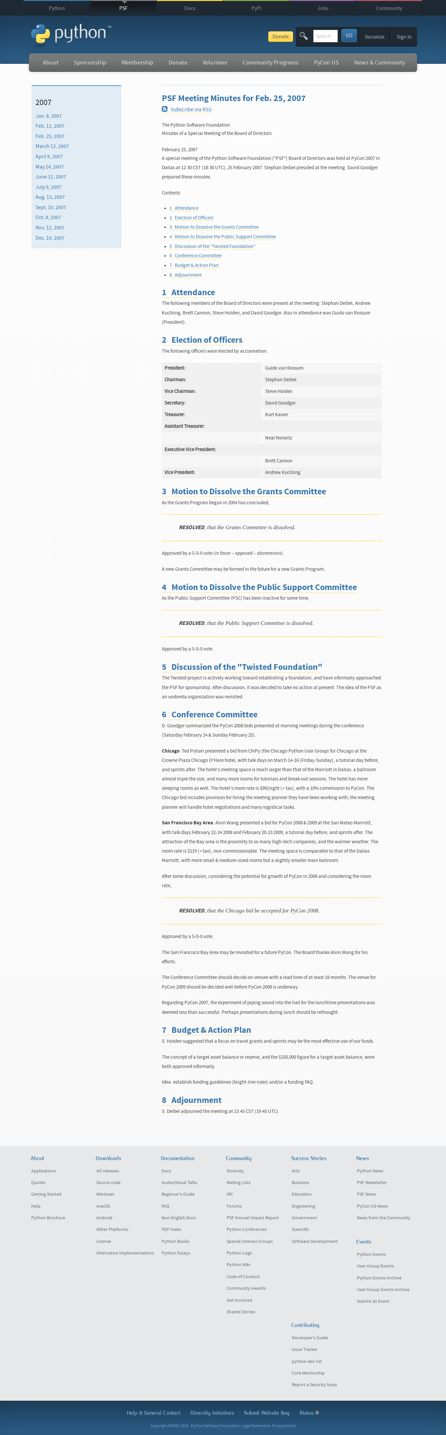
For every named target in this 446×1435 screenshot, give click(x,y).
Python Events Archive (379, 1278)
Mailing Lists (239, 1182)
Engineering (303, 1206)
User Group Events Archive (383, 1289)
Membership (138, 62)
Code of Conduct (243, 1276)
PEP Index (171, 1229)
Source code (108, 1182)
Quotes (38, 1182)
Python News (370, 1171)
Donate (230, 37)
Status (309, 1412)
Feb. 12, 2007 (50, 126)
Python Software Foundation (215, 1426)
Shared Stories (241, 1312)
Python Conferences (247, 1229)
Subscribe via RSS (186, 109)
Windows (105, 1194)
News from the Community (383, 1218)
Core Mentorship (308, 1373)
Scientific (300, 1229)
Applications (43, 1171)
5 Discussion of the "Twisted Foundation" (212, 246)
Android (104, 1218)
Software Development (315, 1241)
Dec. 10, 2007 (50, 238)
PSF (123, 8)
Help (36, 1206)
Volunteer (215, 62)
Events (363, 1241)
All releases (107, 1171)
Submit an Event (373, 1301)
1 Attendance (183, 208)
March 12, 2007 (52, 146)
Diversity (235, 1171)
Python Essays (176, 1253)
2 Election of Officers (191, 218)
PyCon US (326, 62)
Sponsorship (90, 62)
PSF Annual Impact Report (253, 1218)
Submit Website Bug (266, 1412)
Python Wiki (238, 1264)
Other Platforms (112, 1229)
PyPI (256, 8)
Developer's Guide (310, 1338)
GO (349, 36)
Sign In (404, 37)
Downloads (108, 1158)
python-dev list (307, 1361)
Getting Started (46, 1194)
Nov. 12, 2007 (50, 228)
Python (57, 8)
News (362, 1158)
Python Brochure (48, 1218)
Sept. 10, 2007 (51, 207)
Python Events (371, 1254)
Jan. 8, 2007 (49, 116)
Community (389, 8)
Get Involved (239, 1300)
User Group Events (375, 1266)
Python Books (175, 1241)
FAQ (165, 1206)
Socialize (375, 37)
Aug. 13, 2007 (50, 197)
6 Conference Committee (195, 256)
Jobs (322, 8)
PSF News (366, 1194)
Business (300, 1182)
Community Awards (246, 1288)
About (50, 62)
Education (302, 1194)
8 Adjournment (185, 275)
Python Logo (239, 1253)
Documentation (177, 1158)
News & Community (379, 62)
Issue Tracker (305, 1349)
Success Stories (308, 1158)
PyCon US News (372, 1206)
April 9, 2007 (49, 157)
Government (304, 1218)
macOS (103, 1206)
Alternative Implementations (125, 1253)
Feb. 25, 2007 (50, 136)
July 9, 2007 (48, 187)
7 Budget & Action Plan (194, 265)
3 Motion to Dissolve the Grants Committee (214, 227)
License (103, 1241)
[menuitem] (76, 115)
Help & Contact (153, 1412)
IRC (230, 1194)
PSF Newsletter (372, 1182)
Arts (296, 1171)
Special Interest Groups (250, 1241)
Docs (189, 8)
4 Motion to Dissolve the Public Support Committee (222, 237)
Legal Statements (256, 1426)
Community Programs (270, 62)
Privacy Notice (284, 1426)
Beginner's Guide (178, 1194)
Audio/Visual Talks (179, 1182)
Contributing (305, 1325)
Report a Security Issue (314, 1384)
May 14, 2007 (50, 167)
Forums (234, 1206)
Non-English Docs (179, 1218)
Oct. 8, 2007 (48, 217)
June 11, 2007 (51, 177)
